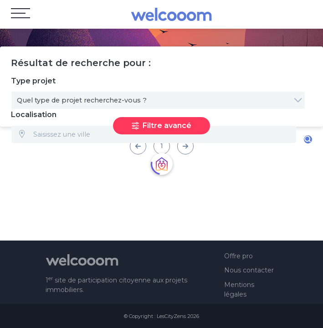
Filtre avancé (161, 125)
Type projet (33, 81)
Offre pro (238, 256)
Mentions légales (239, 289)
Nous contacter (249, 270)
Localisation (33, 114)
